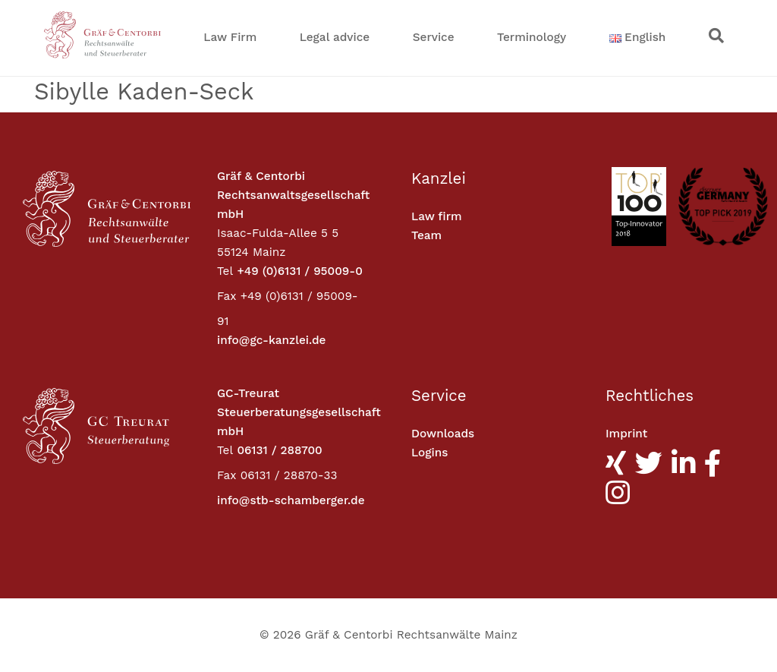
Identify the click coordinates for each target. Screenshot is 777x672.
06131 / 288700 (279, 450)
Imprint (626, 433)
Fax (226, 296)
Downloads (442, 433)
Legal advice (335, 37)
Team (426, 235)
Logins (429, 452)
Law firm (436, 216)
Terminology (531, 37)
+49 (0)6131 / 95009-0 (299, 271)
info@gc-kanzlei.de (271, 340)
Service (434, 37)
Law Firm (229, 37)
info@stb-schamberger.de (291, 500)
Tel (225, 271)
